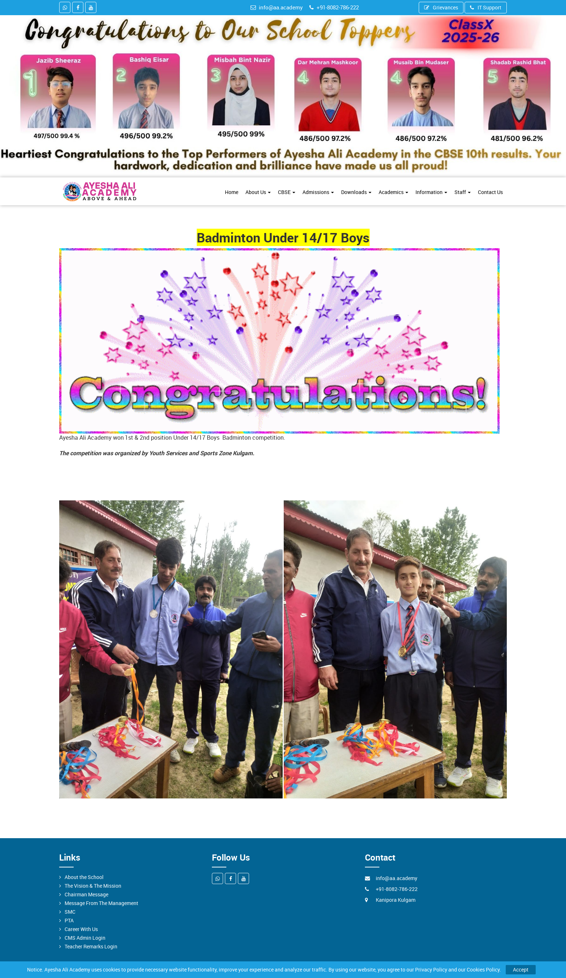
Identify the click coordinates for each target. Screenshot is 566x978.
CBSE (286, 192)
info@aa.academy (277, 7)
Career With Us (81, 929)
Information (431, 192)
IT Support (485, 7)
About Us (258, 192)
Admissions (318, 192)
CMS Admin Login (85, 937)
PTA (69, 920)
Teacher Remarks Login (91, 946)
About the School (84, 877)
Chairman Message (86, 894)
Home (231, 192)
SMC (70, 911)
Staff (462, 192)
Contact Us (490, 192)
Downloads (356, 192)
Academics (393, 192)
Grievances (441, 7)
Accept (520, 969)
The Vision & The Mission (93, 885)
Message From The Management (101, 903)
